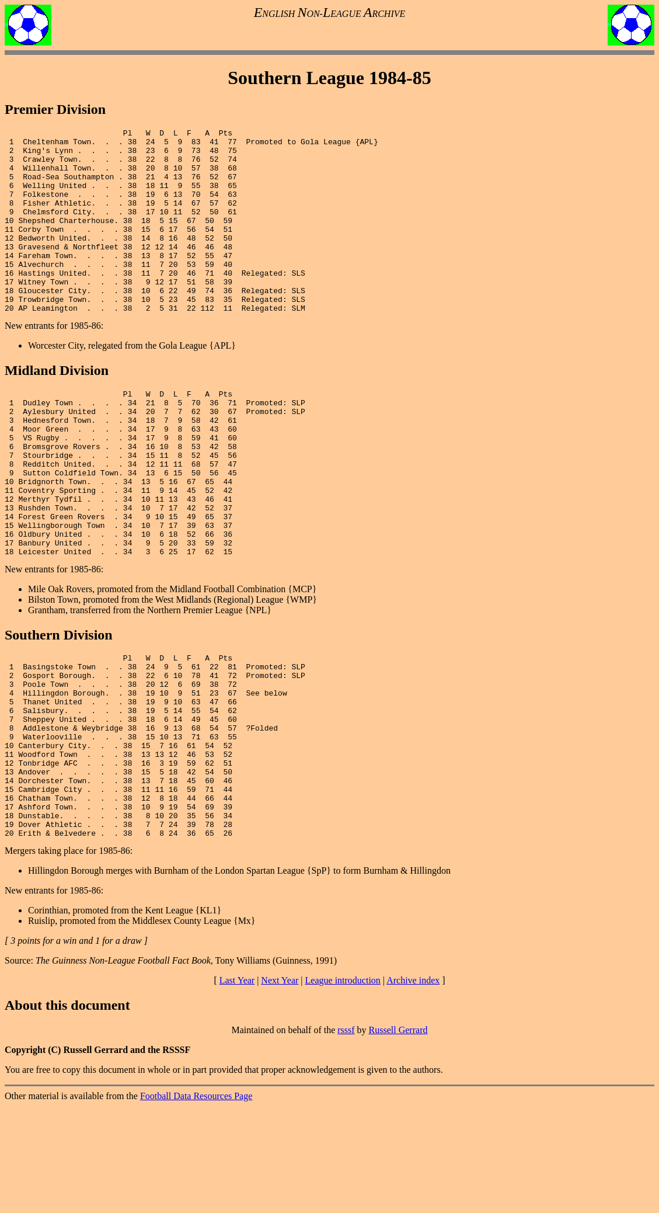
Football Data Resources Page (196, 1203)
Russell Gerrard (398, 1137)
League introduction (343, 1087)
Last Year (236, 1087)
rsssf (345, 1137)
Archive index (413, 1087)
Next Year (279, 1087)
